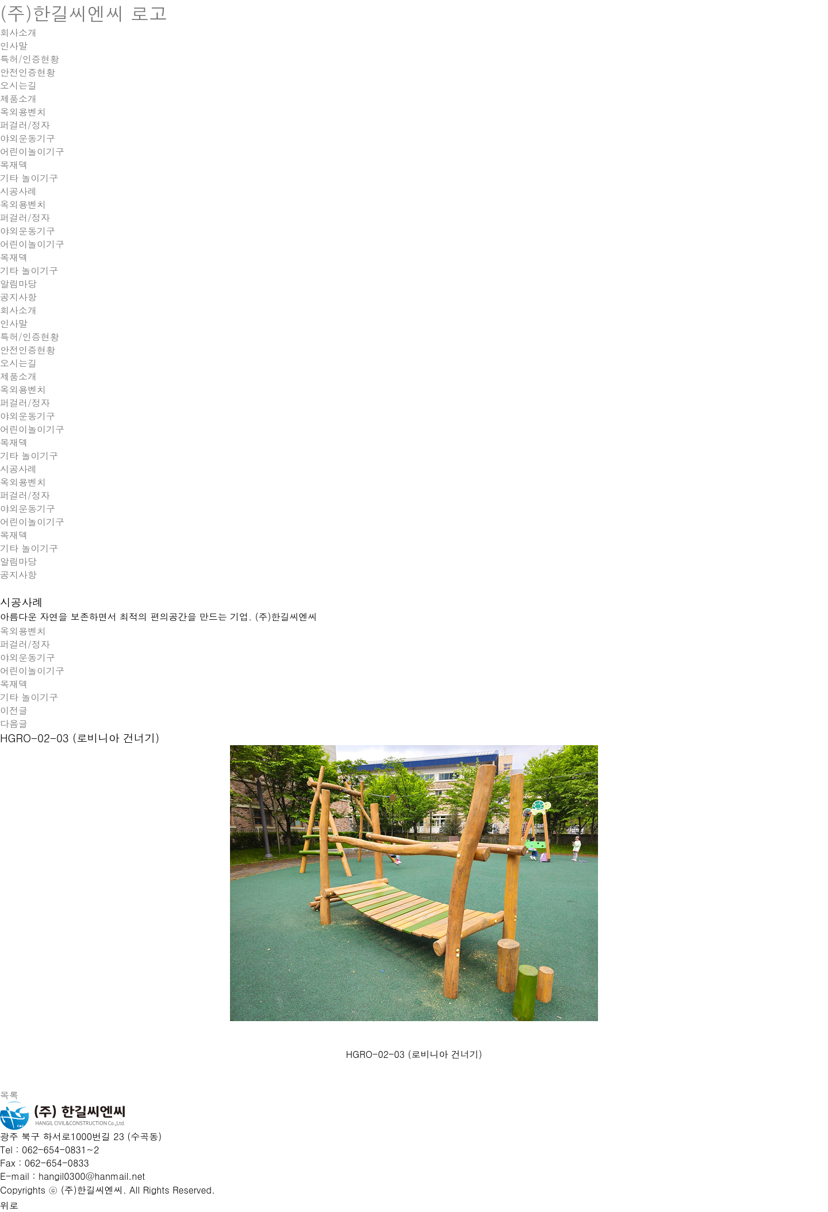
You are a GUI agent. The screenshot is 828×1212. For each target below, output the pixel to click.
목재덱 (14, 164)
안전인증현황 (27, 72)
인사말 (14, 45)
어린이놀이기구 (32, 151)
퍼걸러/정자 (25, 125)
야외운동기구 (27, 138)
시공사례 (18, 191)
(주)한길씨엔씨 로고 (83, 13)
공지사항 (18, 297)
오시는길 (18, 85)
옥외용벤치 (23, 111)
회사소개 (18, 32)
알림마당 (18, 283)
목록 (9, 1095)
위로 (9, 1205)
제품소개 (18, 98)
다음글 (14, 723)
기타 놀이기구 (29, 178)
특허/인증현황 (29, 59)
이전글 (14, 710)
